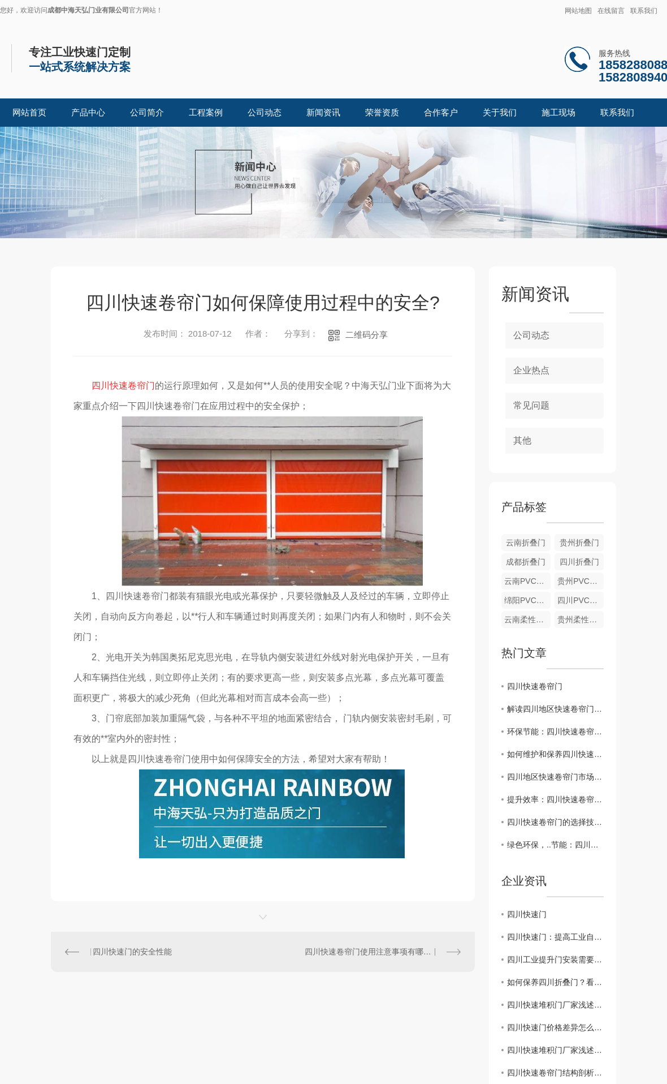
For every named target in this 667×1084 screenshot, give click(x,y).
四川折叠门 (579, 561)
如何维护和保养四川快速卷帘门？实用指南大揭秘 (555, 754)
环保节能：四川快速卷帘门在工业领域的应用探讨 (555, 731)
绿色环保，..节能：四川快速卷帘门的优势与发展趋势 (555, 844)
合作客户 (441, 112)
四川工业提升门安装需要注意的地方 (555, 959)
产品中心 (88, 112)
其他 (522, 440)
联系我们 (643, 11)
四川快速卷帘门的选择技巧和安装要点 (555, 822)
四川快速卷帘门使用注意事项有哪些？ (372, 951)
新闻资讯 (323, 112)
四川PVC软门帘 (580, 600)
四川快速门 (527, 914)
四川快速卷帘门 (534, 686)
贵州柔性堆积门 (580, 619)
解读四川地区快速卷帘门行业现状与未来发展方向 (555, 708)
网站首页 (29, 112)
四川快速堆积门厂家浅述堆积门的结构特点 (555, 1004)
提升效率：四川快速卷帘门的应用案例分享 (555, 799)
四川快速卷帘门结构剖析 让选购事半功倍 (555, 1072)
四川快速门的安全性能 (132, 951)
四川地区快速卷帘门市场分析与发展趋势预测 (555, 776)
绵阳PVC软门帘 (527, 600)
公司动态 (264, 112)
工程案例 (206, 112)
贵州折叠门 (579, 542)
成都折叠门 (525, 561)
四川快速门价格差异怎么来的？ (555, 1027)
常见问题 (531, 405)
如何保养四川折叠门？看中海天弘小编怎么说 (555, 982)
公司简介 (147, 112)
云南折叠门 (525, 542)
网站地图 (578, 11)
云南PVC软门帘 (527, 581)
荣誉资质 (382, 112)
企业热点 (531, 370)
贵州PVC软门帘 (580, 581)
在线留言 (611, 11)
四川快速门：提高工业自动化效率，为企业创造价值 (555, 936)
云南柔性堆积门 (527, 619)
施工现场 (558, 112)
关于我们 (500, 112)
